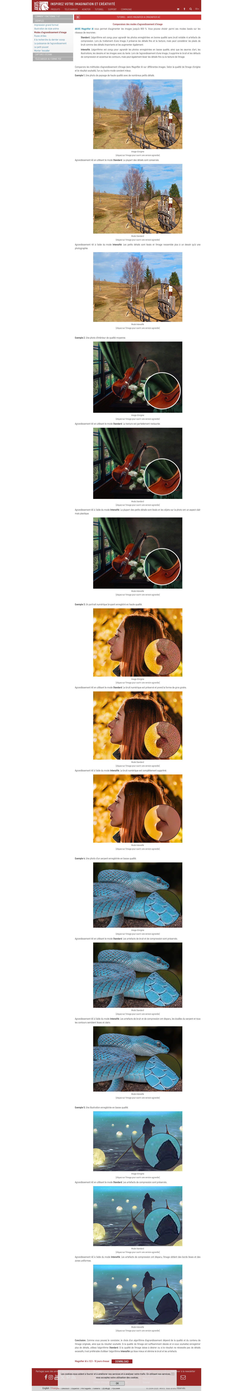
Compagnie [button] (126, 9)
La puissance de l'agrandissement (50, 43)
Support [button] (112, 9)
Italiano (96, 1388)
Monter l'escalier (42, 50)
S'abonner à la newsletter (183, 1375)
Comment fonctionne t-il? (47, 16)
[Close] (172, 1374)
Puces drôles (40, 36)
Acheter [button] (86, 9)
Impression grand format (46, 25)
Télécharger (71, 9)
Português (86, 1388)
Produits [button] (55, 9)
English (45, 1388)
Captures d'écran (43, 54)
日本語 (106, 1388)
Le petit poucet (41, 47)
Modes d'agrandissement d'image (50, 32)
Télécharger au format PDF (48, 59)
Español (75, 1388)
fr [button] (197, 9)
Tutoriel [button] (99, 9)
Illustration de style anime (46, 28)
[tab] (53, 17)
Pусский (116, 1388)
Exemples (39, 20)
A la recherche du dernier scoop (49, 39)
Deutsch (65, 1388)
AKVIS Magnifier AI (84, 28)
